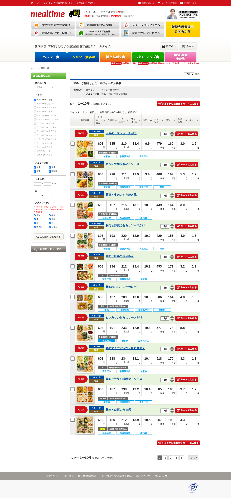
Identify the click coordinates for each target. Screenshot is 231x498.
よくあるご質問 (169, 3)
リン (168, 120)
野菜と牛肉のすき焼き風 (121, 194)
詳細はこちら (130, 16)
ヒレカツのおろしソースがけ (124, 317)
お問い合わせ (148, 3)
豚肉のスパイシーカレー (121, 286)
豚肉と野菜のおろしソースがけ (125, 225)
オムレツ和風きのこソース (122, 164)
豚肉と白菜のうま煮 (118, 409)
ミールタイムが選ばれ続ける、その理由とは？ (63, 2)
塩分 (191, 120)
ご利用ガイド (190, 3)
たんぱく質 (134, 120)
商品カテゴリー (163, 476)
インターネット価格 (100, 120)
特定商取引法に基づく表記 (117, 476)
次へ (192, 457)
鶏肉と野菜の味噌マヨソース (124, 378)
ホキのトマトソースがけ (121, 133)
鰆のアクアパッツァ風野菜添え (125, 348)
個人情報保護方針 (88, 476)
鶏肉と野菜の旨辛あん (120, 256)
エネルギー (122, 120)
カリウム (156, 120)
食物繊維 (180, 120)
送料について (143, 476)
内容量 (110, 120)
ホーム (34, 68)
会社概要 (69, 476)
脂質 (145, 120)
